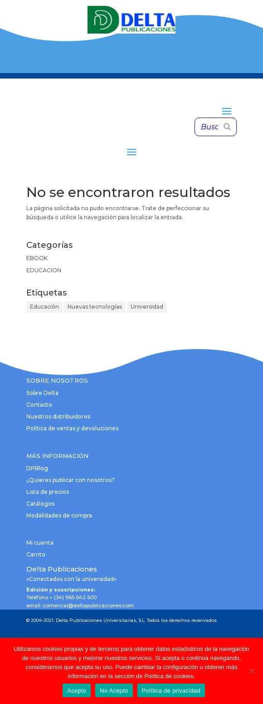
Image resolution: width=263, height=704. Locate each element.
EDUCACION (43, 270)
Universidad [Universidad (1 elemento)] (147, 306)
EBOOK (37, 258)
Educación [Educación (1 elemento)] (44, 306)
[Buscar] (227, 127)
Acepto (76, 690)
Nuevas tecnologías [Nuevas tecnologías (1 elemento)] (95, 306)
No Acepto (114, 690)
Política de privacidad (171, 690)
